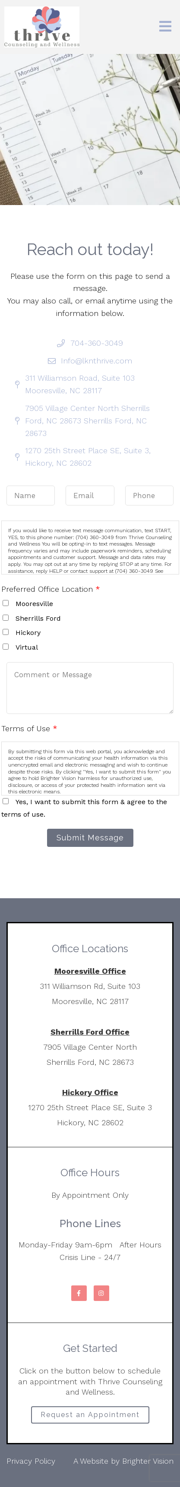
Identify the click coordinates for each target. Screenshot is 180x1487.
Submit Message (90, 837)
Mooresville (34, 604)
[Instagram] (101, 1293)
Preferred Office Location (50, 589)
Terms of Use (29, 728)
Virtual (27, 647)
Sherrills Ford (38, 618)
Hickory (28, 632)
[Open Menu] (165, 27)
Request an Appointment (90, 1415)
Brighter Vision (148, 1460)
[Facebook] (79, 1293)
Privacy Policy (30, 1460)
